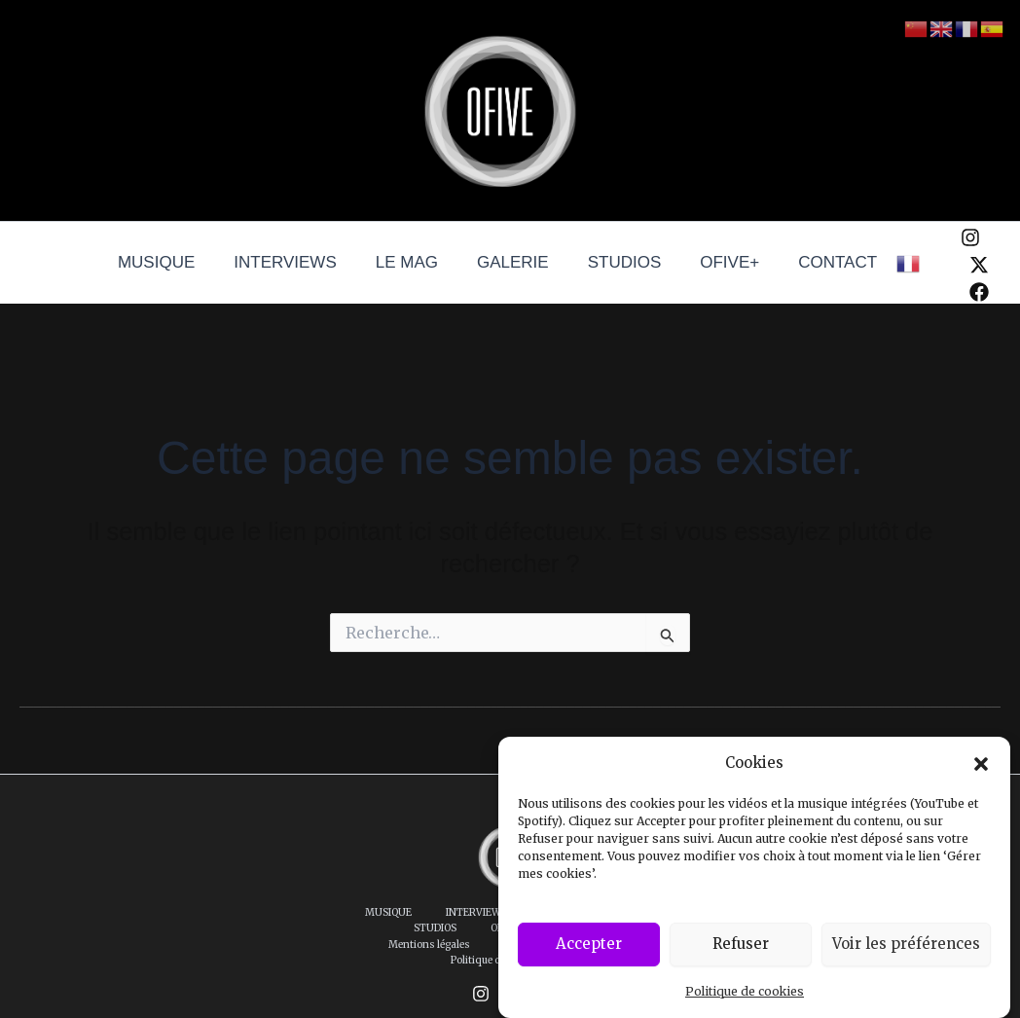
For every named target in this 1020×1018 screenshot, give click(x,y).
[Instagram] (950, 237)
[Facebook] (958, 292)
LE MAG (413, 262)
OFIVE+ (717, 262)
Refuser (740, 943)
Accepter (589, 943)
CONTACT (820, 262)
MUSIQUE (173, 262)
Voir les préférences (906, 943)
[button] (981, 764)
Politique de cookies (744, 991)
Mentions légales (469, 928)
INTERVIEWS (296, 262)
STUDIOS (619, 262)
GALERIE (513, 262)
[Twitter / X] (958, 264)
